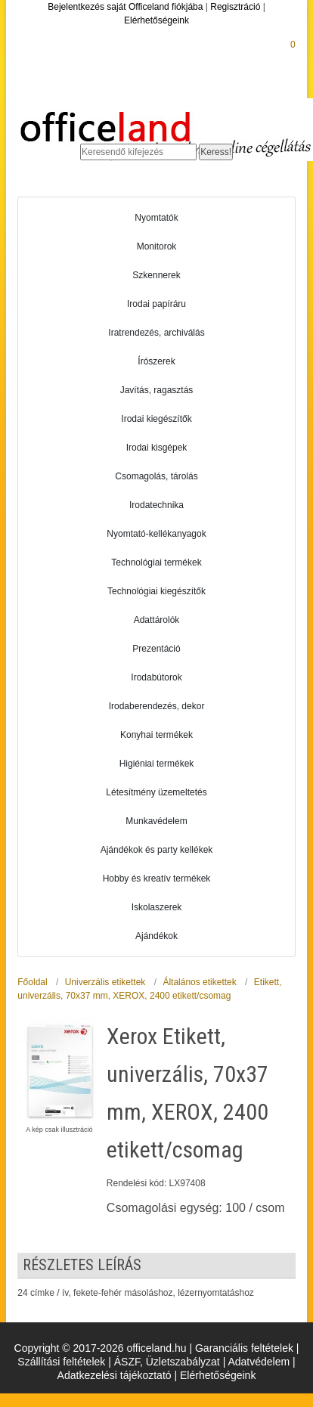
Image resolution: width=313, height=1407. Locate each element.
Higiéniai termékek (156, 763)
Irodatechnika (156, 505)
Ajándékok (156, 936)
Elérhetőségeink (156, 20)
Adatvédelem (259, 1362)
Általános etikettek (199, 982)
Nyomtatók (156, 217)
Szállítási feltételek (61, 1362)
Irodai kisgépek (156, 447)
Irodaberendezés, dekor (157, 706)
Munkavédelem (156, 821)
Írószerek (156, 361)
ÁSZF (127, 1362)
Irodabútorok (156, 677)
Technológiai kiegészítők (156, 591)
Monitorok (157, 246)
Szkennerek (156, 275)
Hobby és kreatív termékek (157, 878)
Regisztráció (235, 7)
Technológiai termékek (156, 562)
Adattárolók (157, 620)
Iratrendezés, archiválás (156, 332)
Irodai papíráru (156, 304)
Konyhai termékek (156, 735)
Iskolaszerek (157, 907)
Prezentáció (156, 648)
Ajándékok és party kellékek (157, 850)
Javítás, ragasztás (157, 390)
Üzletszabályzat (183, 1362)
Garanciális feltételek (244, 1348)
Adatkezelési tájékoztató (114, 1375)
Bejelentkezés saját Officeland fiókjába (125, 7)
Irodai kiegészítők (156, 419)
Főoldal (32, 982)
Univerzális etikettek (105, 982)
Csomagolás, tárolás (156, 476)
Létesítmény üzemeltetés (156, 792)
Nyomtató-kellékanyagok (156, 533)
